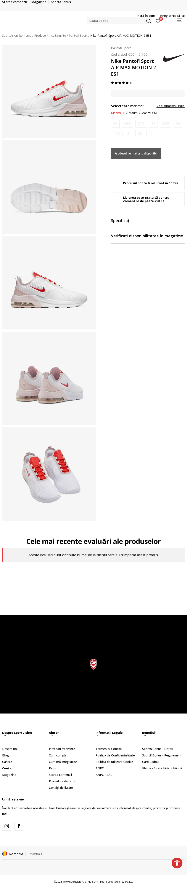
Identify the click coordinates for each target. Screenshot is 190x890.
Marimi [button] (133, 113)
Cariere (7, 762)
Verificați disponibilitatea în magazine (147, 235)
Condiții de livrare (61, 788)
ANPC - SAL (104, 775)
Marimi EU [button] (118, 113)
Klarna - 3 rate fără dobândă (162, 768)
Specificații (145, 220)
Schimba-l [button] (35, 854)
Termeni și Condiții (109, 749)
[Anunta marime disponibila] (115, 124)
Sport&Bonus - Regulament (162, 755)
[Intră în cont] (158, 20)
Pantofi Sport (78, 35)
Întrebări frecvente (62, 749)
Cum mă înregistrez (63, 762)
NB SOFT (93, 882)
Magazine (9, 775)
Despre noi (10, 749)
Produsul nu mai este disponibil (136, 153)
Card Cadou (150, 762)
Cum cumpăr (58, 755)
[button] (119, 20)
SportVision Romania (16, 35)
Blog (5, 755)
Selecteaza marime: (127, 106)
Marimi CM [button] (149, 113)
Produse (40, 35)
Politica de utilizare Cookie (114, 762)
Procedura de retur (62, 781)
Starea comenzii (60, 775)
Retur (53, 768)
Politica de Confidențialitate (115, 755)
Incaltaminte (57, 35)
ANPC (100, 768)
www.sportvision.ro (75, 882)
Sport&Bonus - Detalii (157, 749)
